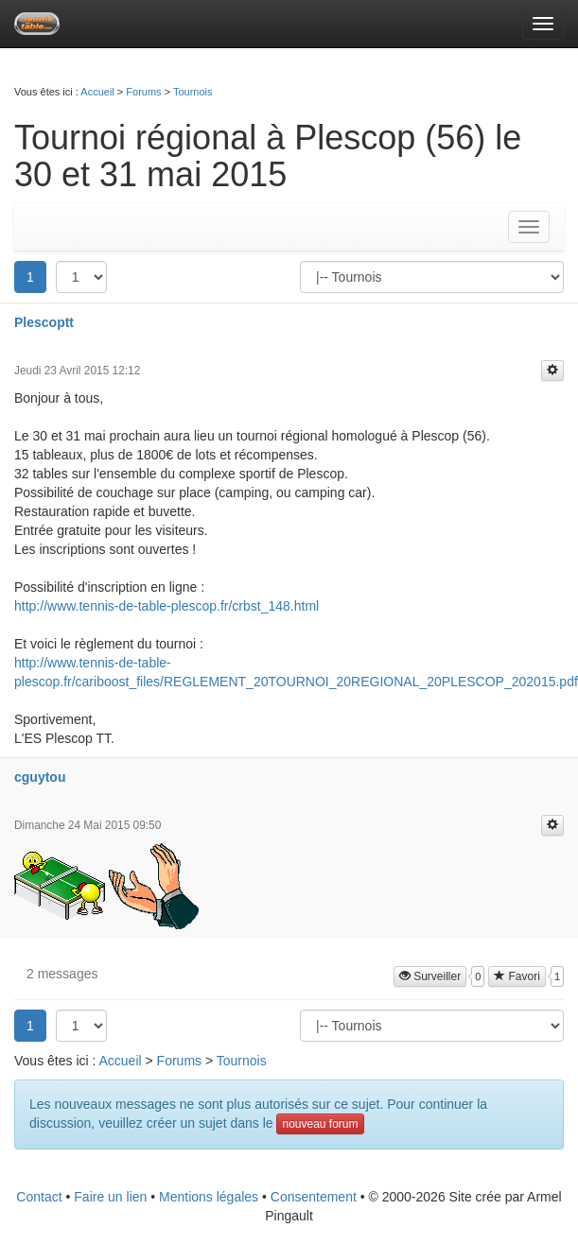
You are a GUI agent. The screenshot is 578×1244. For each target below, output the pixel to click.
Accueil (97, 91)
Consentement (314, 1196)
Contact (38, 1196)
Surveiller (430, 976)
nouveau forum (320, 1124)
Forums (143, 91)
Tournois (193, 91)
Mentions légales (208, 1196)
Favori (517, 976)
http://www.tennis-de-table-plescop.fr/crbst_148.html (166, 605)
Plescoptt (44, 322)
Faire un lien (110, 1196)
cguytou (39, 777)
